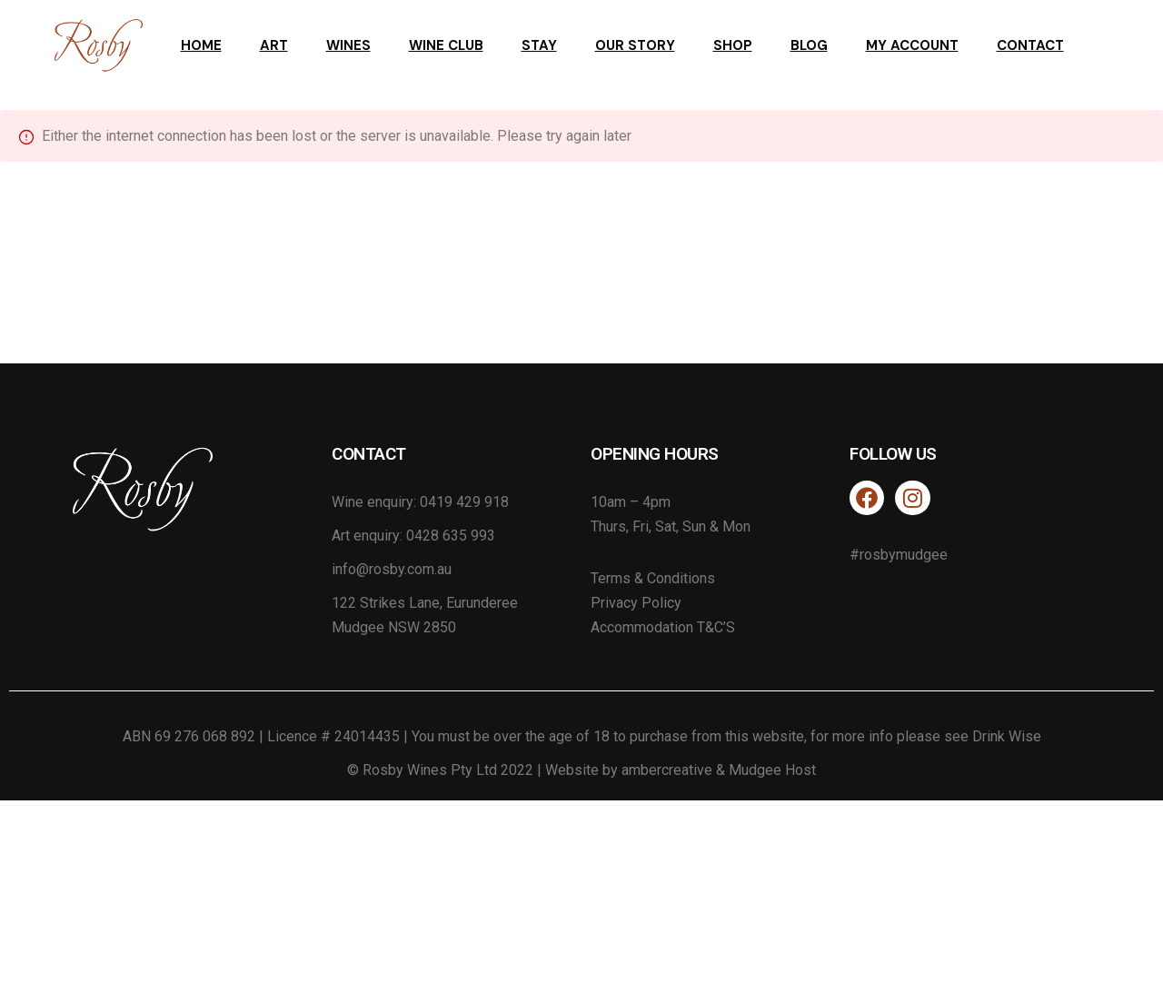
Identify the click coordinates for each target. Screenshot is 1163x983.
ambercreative (666, 770)
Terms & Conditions (653, 578)
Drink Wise (1006, 736)
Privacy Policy (636, 602)
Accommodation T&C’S (663, 627)
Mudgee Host (772, 770)
